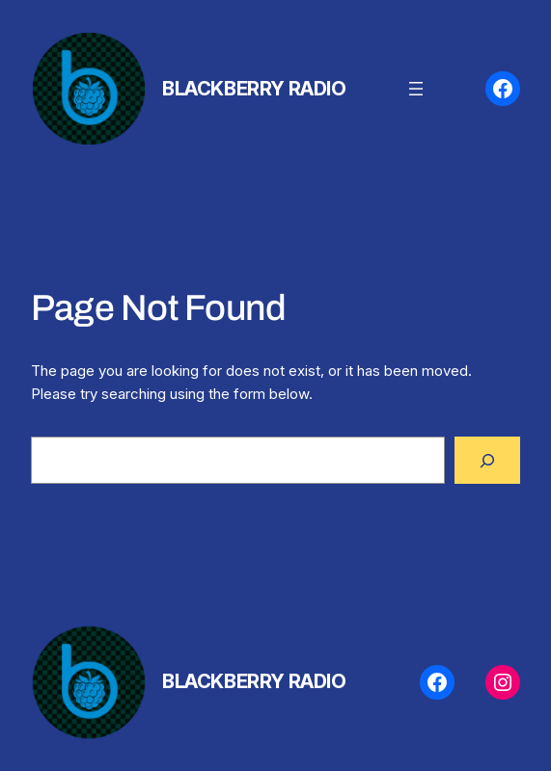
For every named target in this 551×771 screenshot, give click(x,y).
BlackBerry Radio (254, 88)
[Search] (487, 460)
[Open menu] (415, 88)
